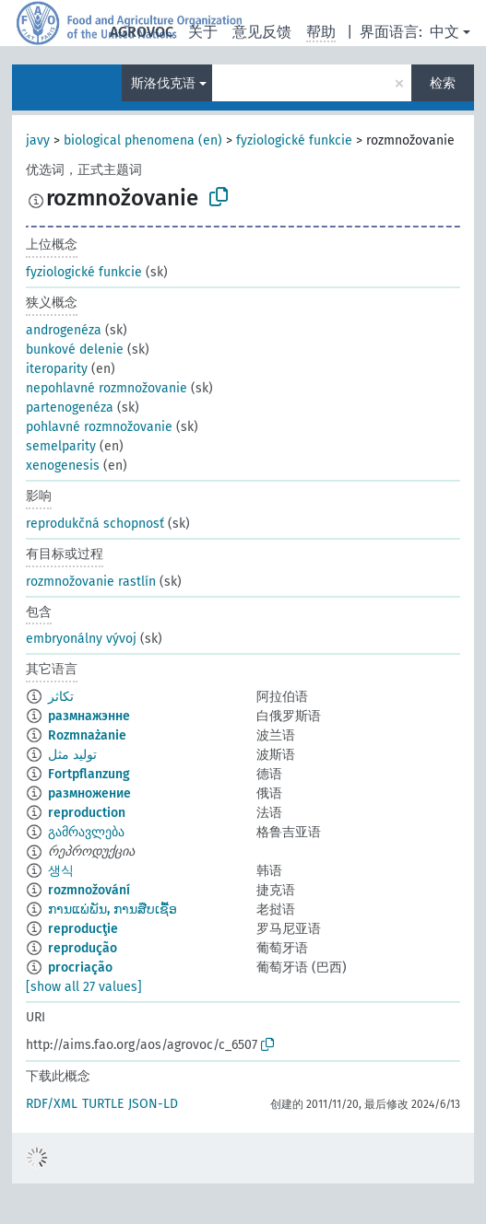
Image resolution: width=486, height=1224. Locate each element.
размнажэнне (89, 716)
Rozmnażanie (87, 735)
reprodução (82, 948)
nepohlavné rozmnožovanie (106, 388)
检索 (443, 83)
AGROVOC (141, 32)
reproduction (86, 813)
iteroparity (57, 369)
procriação (80, 967)
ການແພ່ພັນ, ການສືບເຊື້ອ (112, 909)
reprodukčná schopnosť (95, 523)
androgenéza (63, 330)
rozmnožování (89, 890)
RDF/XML (51, 1104)
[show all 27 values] (84, 987)
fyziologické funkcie (294, 140)
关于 (203, 32)
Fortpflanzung (89, 774)
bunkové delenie (75, 349)
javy (38, 140)
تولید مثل (72, 755)
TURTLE (103, 1104)
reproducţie (83, 929)
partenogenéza (69, 407)
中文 (444, 32)
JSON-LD (153, 1104)
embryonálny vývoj (81, 639)
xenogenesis (63, 465)
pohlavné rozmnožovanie (99, 427)
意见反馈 (261, 32)
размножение (89, 793)
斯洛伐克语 (163, 83)
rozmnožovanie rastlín (91, 581)
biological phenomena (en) (143, 140)
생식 (61, 871)
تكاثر (61, 697)
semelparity (61, 446)
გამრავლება (86, 832)
